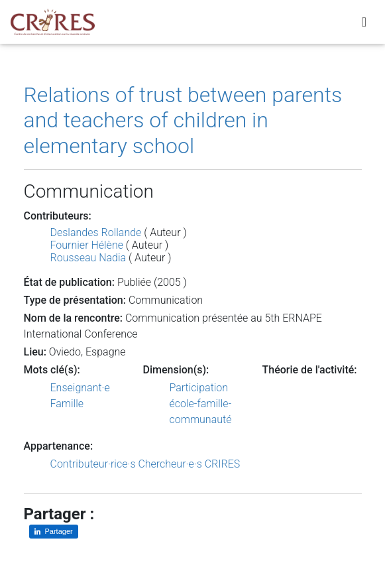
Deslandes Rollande (96, 232)
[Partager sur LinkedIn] (53, 532)
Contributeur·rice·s (93, 464)
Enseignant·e (80, 387)
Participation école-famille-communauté (201, 403)
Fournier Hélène (86, 245)
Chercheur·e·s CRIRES (189, 464)
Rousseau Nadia (88, 257)
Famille (67, 403)
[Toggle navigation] (364, 22)
